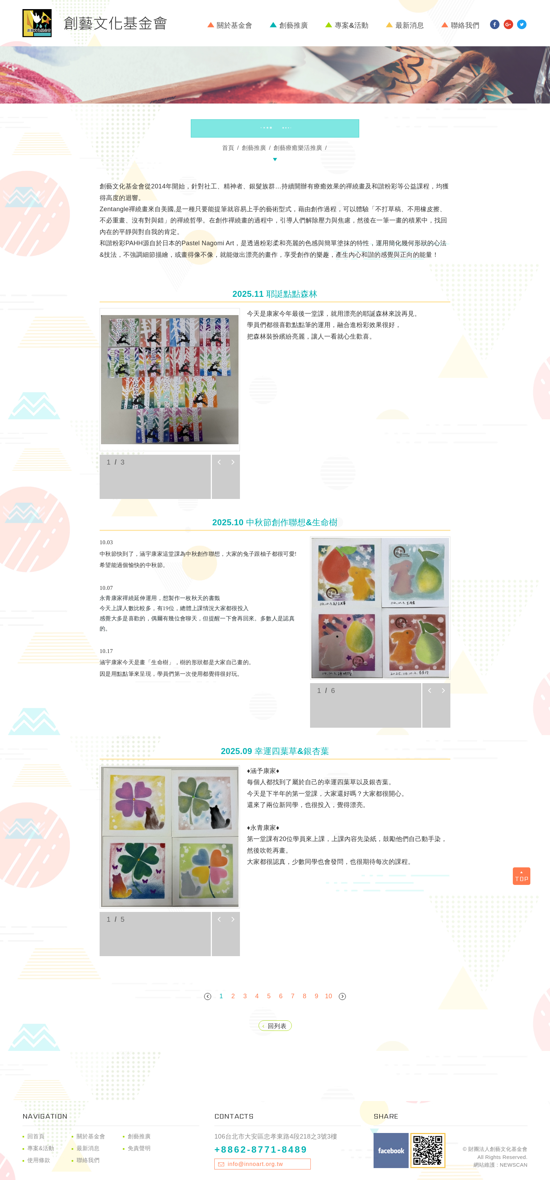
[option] (170, 379)
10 (328, 996)
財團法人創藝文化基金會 (94, 23)
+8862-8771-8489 (261, 1149)
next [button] (233, 462)
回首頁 (36, 1136)
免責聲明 (139, 1148)
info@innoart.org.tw (255, 1164)
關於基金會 (235, 25)
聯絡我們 (465, 25)
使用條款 (38, 1160)
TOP (522, 877)
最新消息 (409, 25)
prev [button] (219, 462)
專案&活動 (351, 25)
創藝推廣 (293, 25)
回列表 (274, 1026)
